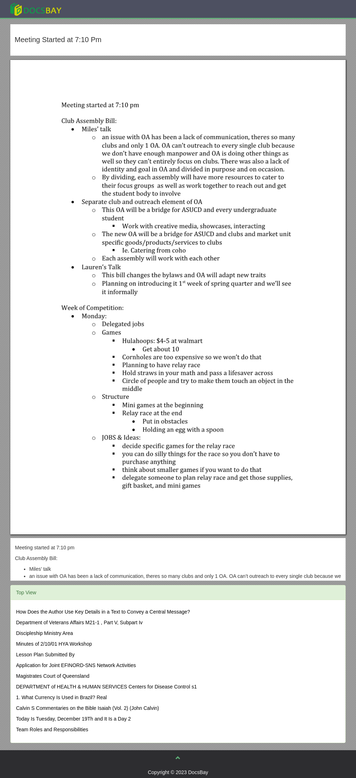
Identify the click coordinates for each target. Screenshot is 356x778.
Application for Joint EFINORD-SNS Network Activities (76, 665)
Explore (89, 9)
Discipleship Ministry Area (44, 633)
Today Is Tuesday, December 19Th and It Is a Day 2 (73, 719)
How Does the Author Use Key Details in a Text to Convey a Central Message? (103, 612)
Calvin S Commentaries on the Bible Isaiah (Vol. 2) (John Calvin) (87, 708)
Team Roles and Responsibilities (52, 729)
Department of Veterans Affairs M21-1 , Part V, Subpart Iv (79, 622)
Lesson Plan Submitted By (45, 654)
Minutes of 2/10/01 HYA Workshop (54, 644)
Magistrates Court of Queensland (52, 676)
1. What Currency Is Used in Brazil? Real (61, 697)
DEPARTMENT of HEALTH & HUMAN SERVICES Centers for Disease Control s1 (106, 687)
